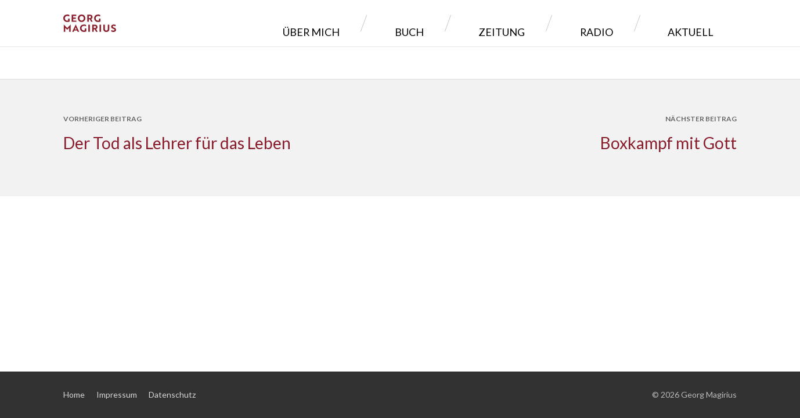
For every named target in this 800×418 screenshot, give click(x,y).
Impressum (116, 394)
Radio (631, 22)
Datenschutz (172, 394)
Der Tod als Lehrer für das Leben (177, 143)
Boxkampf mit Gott (668, 143)
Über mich (425, 22)
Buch (496, 22)
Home (74, 394)
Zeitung (563, 22)
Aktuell (699, 22)
